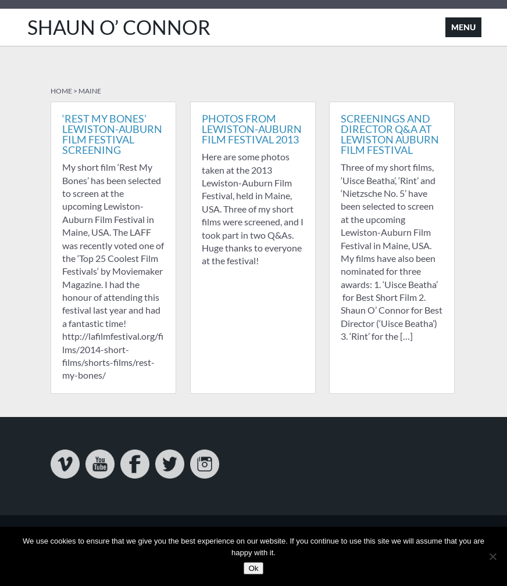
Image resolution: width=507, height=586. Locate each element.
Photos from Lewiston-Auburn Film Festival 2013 (252, 129)
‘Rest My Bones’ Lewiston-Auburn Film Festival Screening (112, 134)
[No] (492, 556)
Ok (253, 568)
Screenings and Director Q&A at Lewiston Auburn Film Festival (390, 134)
